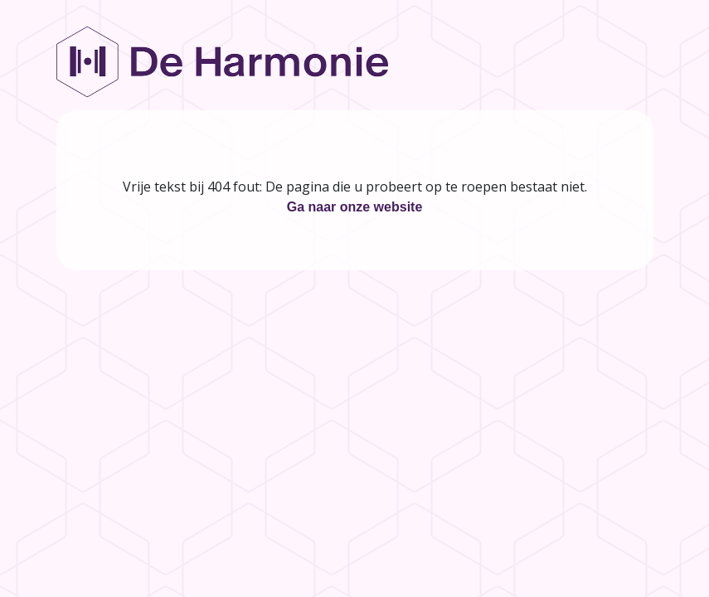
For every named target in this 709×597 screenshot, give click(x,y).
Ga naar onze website (355, 207)
